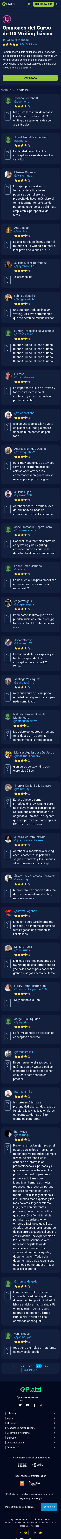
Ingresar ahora (43, 4)
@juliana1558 (23, 495)
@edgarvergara (24, 604)
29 (46, 1365)
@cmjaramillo (23, 1091)
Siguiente (30, 1370)
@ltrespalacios (24, 334)
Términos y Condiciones (14, 1523)
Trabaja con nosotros (29, 1526)
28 (38, 1365)
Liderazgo (12, 1413)
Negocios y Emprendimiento (21, 1428)
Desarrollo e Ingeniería (18, 1433)
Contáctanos (36, 1519)
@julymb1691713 (25, 266)
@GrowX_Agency (25, 911)
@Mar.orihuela (23, 175)
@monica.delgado (25, 1281)
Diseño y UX (13, 1447)
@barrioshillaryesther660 (30, 989)
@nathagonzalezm (25, 721)
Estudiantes (44, 1523)
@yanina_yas (22, 1337)
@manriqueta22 (24, 452)
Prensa (47, 1519)
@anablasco (22, 231)
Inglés (10, 1418)
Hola (54, 1523)
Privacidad (32, 1523)
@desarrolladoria (25, 530)
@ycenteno (21, 101)
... (14, 90)
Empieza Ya (30, 78)
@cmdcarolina (23, 1052)
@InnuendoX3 (23, 643)
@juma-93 (21, 140)
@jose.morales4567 (27, 756)
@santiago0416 (24, 682)
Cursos (4, 90)
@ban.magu (22, 1135)
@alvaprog (21, 879)
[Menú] (56, 4)
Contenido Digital (15, 1442)
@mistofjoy (21, 789)
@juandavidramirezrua (28, 840)
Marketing (12, 1423)
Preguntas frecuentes (18, 1519)
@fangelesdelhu (24, 299)
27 (30, 1365)
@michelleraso (24, 377)
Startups (11, 1437)
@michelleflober (24, 413)
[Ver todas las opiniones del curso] (21, 44)
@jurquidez (21, 1022)
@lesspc (20, 569)
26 (22, 1365)
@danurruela (22, 950)
